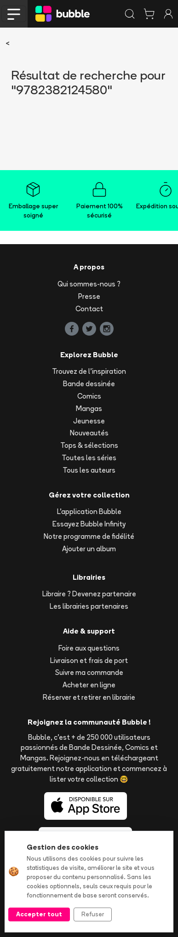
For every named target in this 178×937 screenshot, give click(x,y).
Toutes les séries (89, 457)
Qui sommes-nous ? (89, 284)
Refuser (92, 914)
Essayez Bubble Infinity (89, 524)
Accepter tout (39, 914)
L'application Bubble (89, 511)
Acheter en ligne (89, 684)
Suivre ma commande (89, 672)
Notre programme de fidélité (89, 536)
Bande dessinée (89, 383)
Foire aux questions (89, 648)
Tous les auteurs (89, 470)
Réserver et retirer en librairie (89, 697)
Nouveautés (89, 433)
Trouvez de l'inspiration (89, 371)
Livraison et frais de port (89, 660)
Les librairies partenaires (89, 606)
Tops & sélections (89, 445)
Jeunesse (89, 421)
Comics (89, 396)
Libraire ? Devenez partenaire (89, 593)
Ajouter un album (89, 548)
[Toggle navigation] (13, 14)
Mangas (89, 408)
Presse (89, 296)
